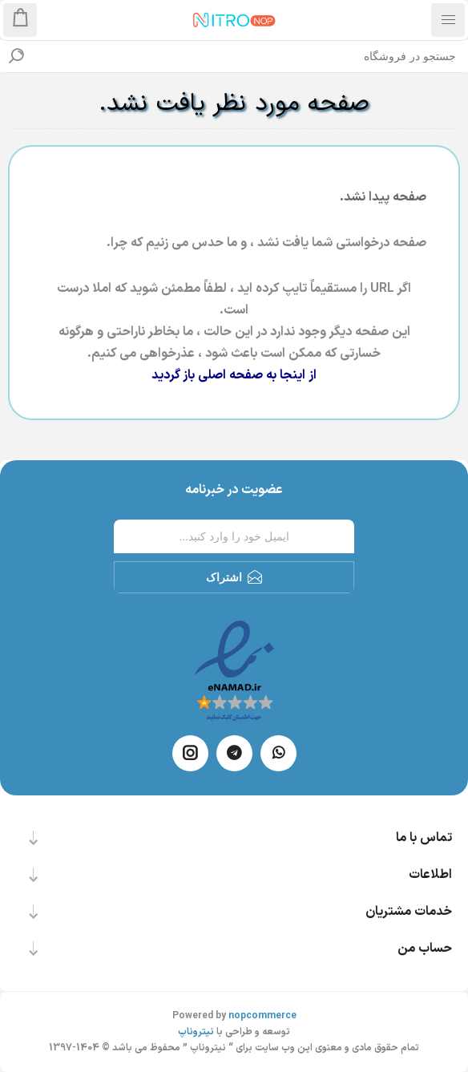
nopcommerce (262, 1016)
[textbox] (250, 56)
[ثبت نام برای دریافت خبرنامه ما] (234, 536)
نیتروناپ (196, 1032)
